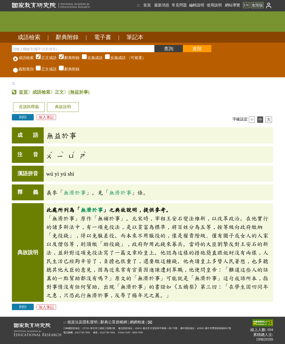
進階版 (257, 5)
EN (246, 5)
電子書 (102, 37)
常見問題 (179, 5)
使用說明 (214, 5)
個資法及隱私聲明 (82, 322)
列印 (23, 117)
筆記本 (134, 37)
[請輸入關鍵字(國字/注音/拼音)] (83, 48)
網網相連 (137, 322)
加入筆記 (46, 117)
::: (138, 5)
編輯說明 (196, 5)
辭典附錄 (67, 37)
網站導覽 (232, 5)
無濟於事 (74, 192)
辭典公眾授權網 (113, 322)
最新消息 (161, 5)
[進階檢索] (197, 48)
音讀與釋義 (29, 107)
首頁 (147, 5)
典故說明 (63, 107)
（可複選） (90, 57)
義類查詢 (23, 69)
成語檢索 (29, 37)
